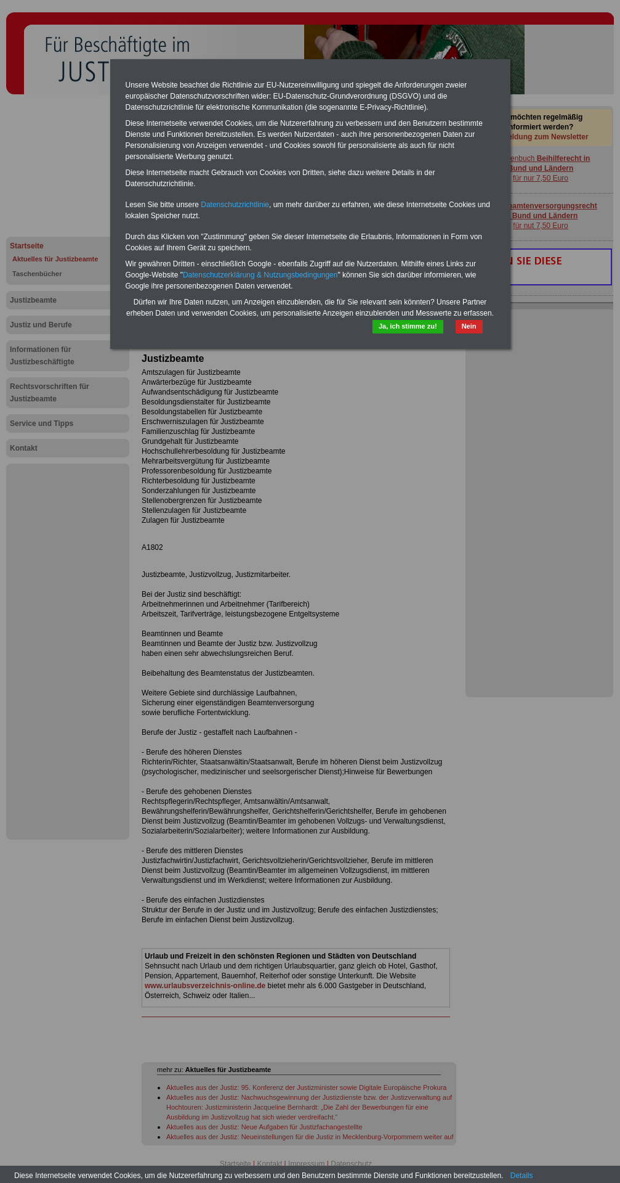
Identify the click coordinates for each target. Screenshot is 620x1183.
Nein (469, 326)
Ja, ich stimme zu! (408, 326)
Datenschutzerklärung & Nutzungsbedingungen (260, 275)
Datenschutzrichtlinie (235, 204)
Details (521, 1175)
